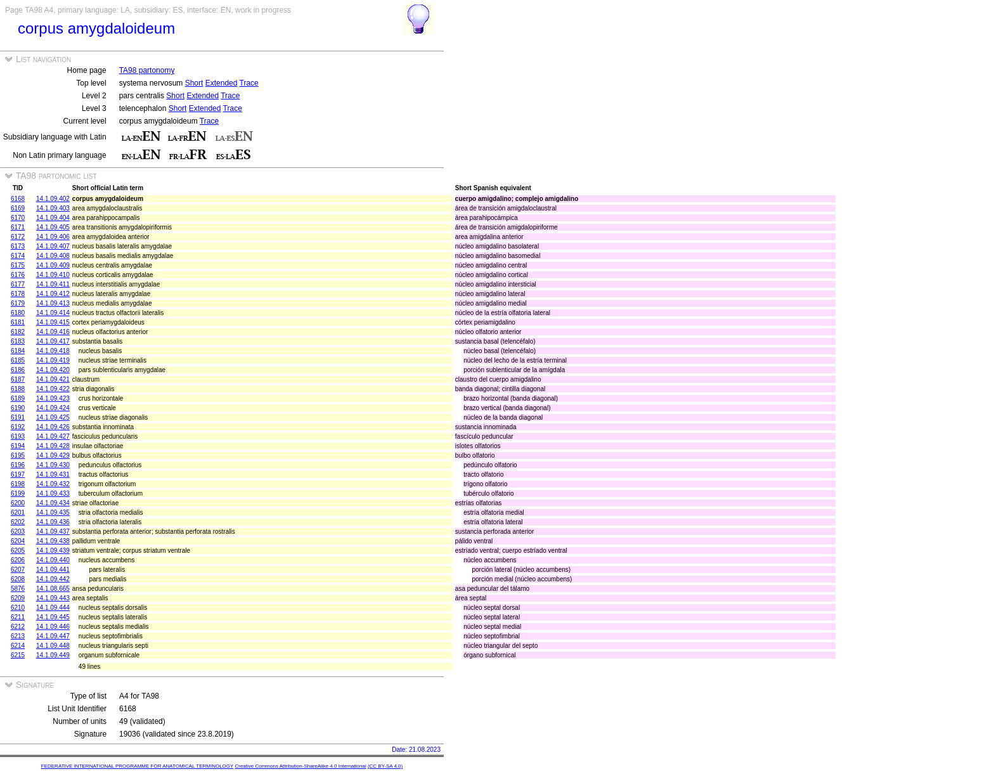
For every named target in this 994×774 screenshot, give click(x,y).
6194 (18, 445)
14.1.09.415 (53, 322)
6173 (18, 246)
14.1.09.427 (53, 436)
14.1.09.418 (53, 350)
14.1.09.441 (53, 569)
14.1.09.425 (53, 417)
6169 (18, 208)
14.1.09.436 (53, 522)
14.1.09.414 (53, 312)
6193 (18, 436)
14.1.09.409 (53, 265)
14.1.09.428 (53, 445)
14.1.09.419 (53, 360)
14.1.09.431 (53, 474)
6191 (18, 417)
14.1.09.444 (53, 607)
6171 (18, 227)
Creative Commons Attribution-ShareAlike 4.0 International (300, 766)
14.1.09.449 (53, 655)
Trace (249, 83)
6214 (18, 645)
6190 (18, 407)
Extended (221, 83)
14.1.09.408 (53, 255)
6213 (18, 636)
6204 (18, 541)
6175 (18, 265)
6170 (18, 217)
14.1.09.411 (53, 284)
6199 (18, 493)
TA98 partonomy (147, 70)
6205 (18, 550)
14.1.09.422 (53, 388)
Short (194, 83)
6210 (18, 607)
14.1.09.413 (53, 303)
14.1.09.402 (53, 198)
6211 (18, 617)
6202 (18, 522)
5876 (18, 588)
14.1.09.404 (53, 217)
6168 (18, 198)
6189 (18, 398)
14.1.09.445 (53, 617)
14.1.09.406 (53, 236)
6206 (18, 560)
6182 (18, 331)
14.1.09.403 (53, 208)
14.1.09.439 (53, 550)
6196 (18, 464)
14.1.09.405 (53, 227)
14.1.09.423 (53, 398)
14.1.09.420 (53, 369)
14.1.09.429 (53, 455)
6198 (18, 484)
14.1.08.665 (53, 588)
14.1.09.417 (53, 341)
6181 (18, 322)
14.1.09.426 (53, 426)
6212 (18, 626)
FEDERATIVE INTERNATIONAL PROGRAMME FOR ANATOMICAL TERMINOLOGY (137, 766)
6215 (18, 655)
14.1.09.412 (53, 293)
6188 (18, 388)
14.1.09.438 (53, 541)
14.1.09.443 (53, 598)
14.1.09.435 (53, 512)
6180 (18, 312)
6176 (18, 274)
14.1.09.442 (53, 579)
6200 (18, 503)
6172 (18, 236)
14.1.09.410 (53, 274)
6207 (18, 569)
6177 (18, 284)
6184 (18, 350)
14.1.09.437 (53, 531)
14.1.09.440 (53, 560)
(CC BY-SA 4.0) (385, 766)
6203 (18, 531)
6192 (18, 426)
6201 (18, 512)
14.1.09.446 (53, 626)
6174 (18, 255)
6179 (18, 303)
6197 (18, 474)
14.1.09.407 (53, 246)
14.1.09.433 (53, 493)
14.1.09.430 (53, 464)
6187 (18, 379)
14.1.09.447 (53, 636)
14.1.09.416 (53, 331)
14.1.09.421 (53, 379)
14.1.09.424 (53, 407)
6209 (18, 598)
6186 (18, 369)
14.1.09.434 (53, 503)
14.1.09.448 (53, 645)
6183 (18, 341)
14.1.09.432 (53, 484)
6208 (18, 579)
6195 (18, 455)
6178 (18, 293)
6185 (18, 360)
